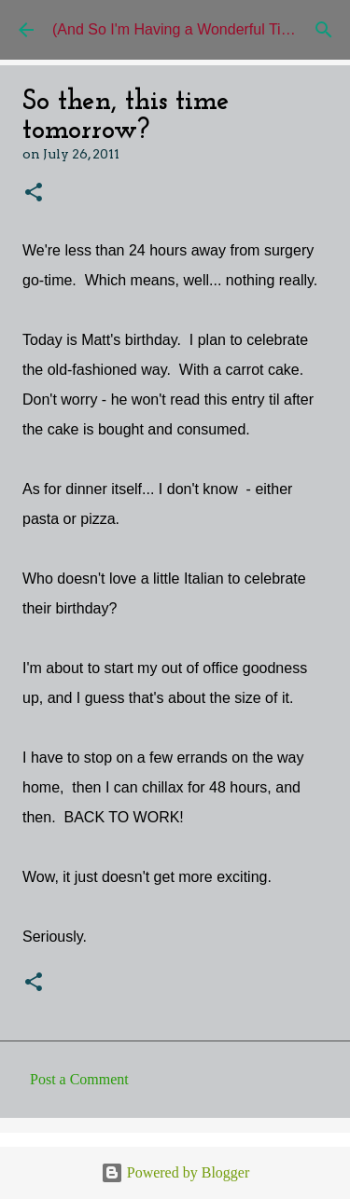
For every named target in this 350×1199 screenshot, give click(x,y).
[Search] (324, 29)
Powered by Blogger (175, 1172)
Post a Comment (79, 1079)
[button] (33, 193)
